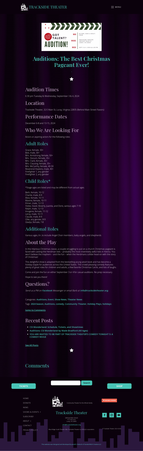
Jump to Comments (35, 310)
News (25, 407)
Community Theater (75, 303)
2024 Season (37, 303)
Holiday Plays (94, 303)
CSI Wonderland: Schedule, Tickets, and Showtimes (56, 327)
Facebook (47, 290)
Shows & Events (31, 412)
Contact (27, 425)
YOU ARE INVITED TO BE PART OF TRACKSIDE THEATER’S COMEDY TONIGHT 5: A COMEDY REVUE (71, 335)
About (26, 421)
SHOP (119, 386)
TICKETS (23, 386)
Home (26, 398)
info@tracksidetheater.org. (94, 290)
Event (51, 299)
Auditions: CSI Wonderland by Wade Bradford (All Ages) (59, 330)
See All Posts (31, 345)
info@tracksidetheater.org (71, 425)
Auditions (42, 299)
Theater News (75, 299)
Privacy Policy (30, 430)
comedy (60, 303)
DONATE (27, 403)
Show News (61, 299)
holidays (106, 303)
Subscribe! (28, 416)
